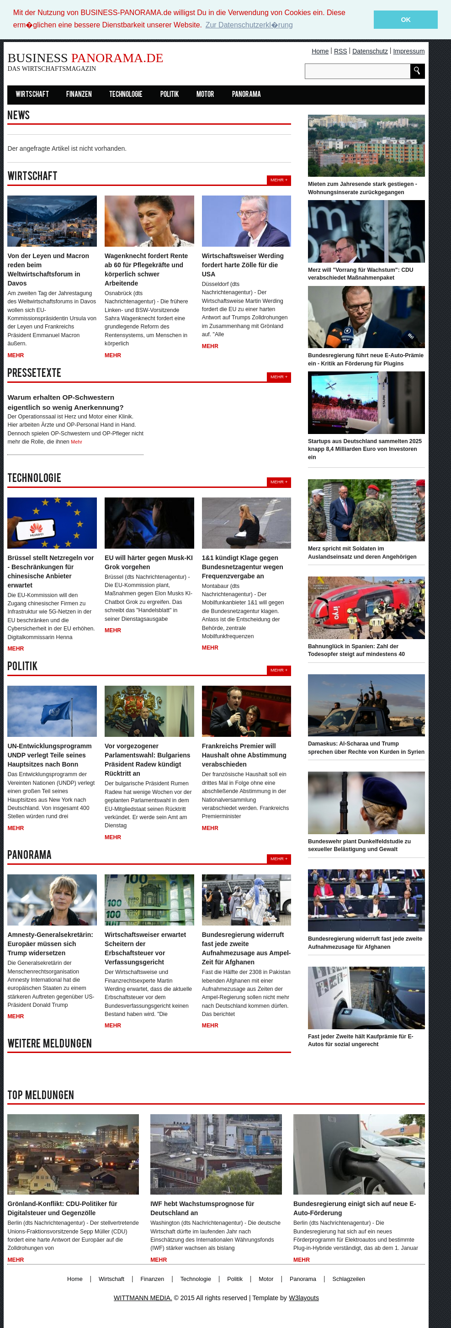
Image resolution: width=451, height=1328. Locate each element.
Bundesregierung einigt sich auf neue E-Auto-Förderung (354, 1208)
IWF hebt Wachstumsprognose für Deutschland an (202, 1208)
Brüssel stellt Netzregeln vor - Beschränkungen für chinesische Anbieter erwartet (50, 571)
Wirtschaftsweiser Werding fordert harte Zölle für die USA (243, 264)
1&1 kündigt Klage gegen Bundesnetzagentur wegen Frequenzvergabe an (242, 566)
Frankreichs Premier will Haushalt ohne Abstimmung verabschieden (244, 755)
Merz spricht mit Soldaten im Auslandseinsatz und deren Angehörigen (362, 552)
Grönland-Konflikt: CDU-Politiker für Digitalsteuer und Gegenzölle (62, 1208)
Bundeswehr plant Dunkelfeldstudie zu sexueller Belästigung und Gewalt (359, 845)
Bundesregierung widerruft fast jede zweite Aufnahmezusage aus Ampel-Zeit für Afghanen (246, 948)
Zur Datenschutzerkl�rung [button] (249, 25)
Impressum (408, 50)
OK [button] (406, 19)
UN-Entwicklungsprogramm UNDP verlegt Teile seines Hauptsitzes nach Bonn (49, 755)
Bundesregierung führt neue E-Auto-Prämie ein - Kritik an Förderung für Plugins (366, 359)
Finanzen (79, 94)
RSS (340, 50)
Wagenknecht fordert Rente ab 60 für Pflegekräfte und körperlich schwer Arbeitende (146, 269)
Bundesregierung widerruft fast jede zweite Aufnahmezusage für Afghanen (365, 943)
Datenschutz (370, 50)
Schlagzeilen (349, 1279)
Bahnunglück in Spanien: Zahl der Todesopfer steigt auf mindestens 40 (356, 650)
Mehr (15, 355)
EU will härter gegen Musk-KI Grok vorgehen (149, 562)
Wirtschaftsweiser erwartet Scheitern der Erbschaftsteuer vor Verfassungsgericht (145, 948)
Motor (205, 94)
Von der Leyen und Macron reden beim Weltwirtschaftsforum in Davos (48, 269)
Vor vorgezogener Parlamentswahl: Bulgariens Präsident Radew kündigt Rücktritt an (148, 759)
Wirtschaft (32, 94)
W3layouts (304, 1298)
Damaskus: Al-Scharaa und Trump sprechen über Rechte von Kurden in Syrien (366, 748)
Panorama (246, 94)
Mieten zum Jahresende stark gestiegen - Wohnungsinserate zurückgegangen (362, 188)
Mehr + (279, 179)
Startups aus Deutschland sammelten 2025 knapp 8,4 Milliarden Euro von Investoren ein (365, 449)
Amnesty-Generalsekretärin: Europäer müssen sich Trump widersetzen (50, 944)
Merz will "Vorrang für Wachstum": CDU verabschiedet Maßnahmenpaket (361, 273)
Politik (169, 94)
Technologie (126, 94)
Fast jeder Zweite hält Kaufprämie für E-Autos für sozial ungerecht (361, 1040)
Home (320, 50)
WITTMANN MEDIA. (143, 1298)
